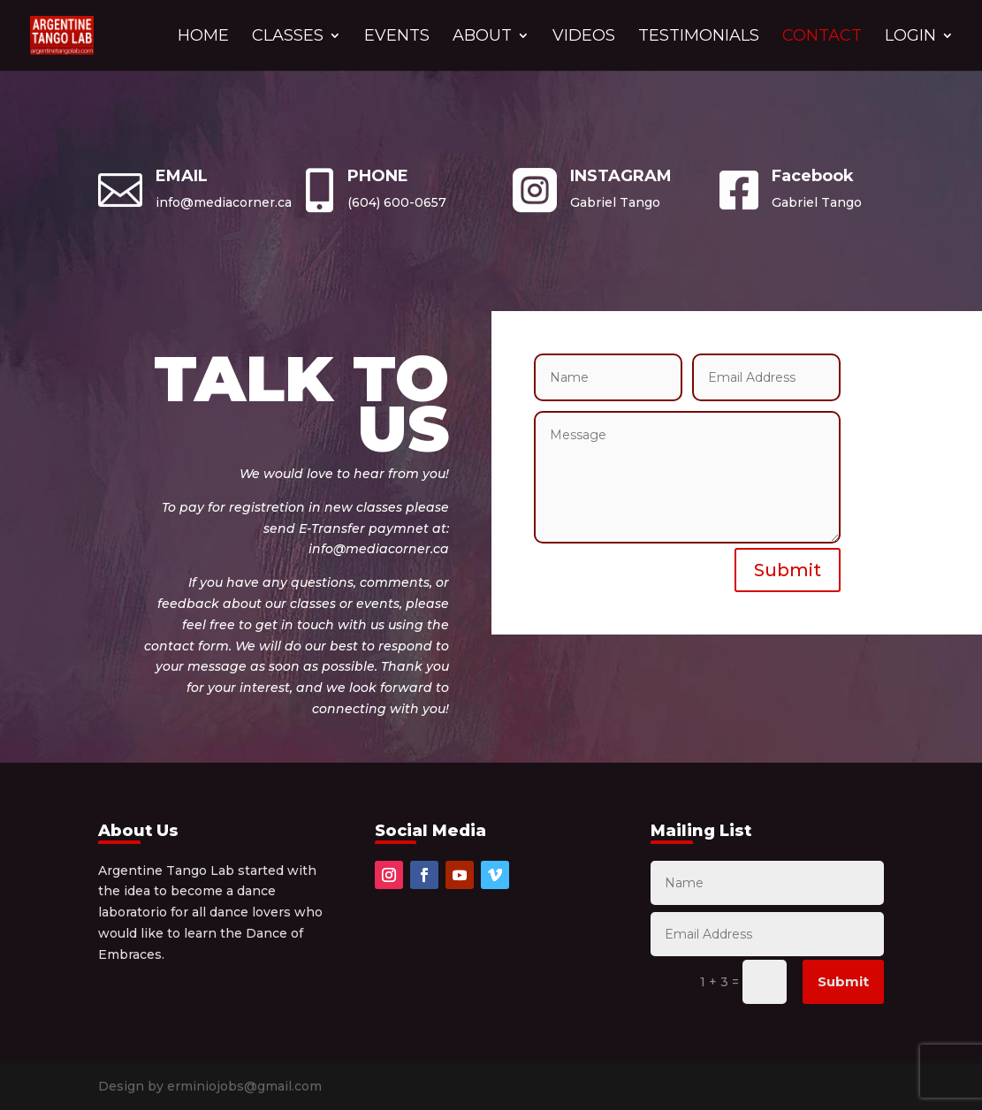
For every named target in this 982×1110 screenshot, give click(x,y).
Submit (787, 570)
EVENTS (397, 37)
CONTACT (822, 37)
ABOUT (482, 37)
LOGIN (910, 37)
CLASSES (288, 37)
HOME (203, 37)
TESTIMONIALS (698, 37)
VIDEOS (583, 37)
